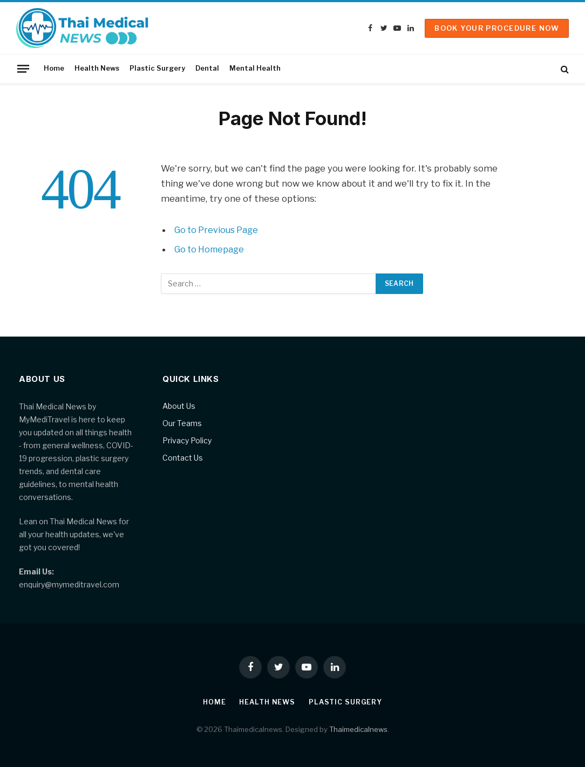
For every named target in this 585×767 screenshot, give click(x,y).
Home (54, 68)
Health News (96, 68)
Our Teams (182, 423)
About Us (178, 405)
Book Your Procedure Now (496, 28)
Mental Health (255, 68)
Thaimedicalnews (358, 728)
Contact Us (182, 457)
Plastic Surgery (157, 68)
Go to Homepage (210, 249)
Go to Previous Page (217, 229)
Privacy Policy (187, 440)
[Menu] (23, 68)
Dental (207, 68)
